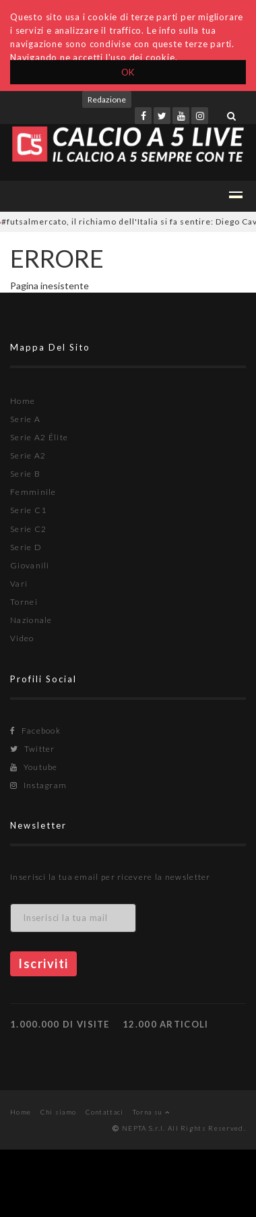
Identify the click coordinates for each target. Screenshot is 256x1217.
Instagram (38, 785)
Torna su (151, 1112)
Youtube (34, 767)
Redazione (107, 99)
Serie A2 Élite (39, 437)
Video (22, 638)
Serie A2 (28, 455)
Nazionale (31, 620)
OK (128, 72)
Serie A (25, 419)
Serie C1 (28, 510)
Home (22, 401)
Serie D (26, 547)
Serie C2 (28, 529)
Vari (19, 583)
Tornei (24, 602)
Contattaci (105, 1112)
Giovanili (30, 565)
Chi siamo (58, 1112)
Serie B (25, 474)
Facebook (35, 730)
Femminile (33, 492)
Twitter (32, 749)
